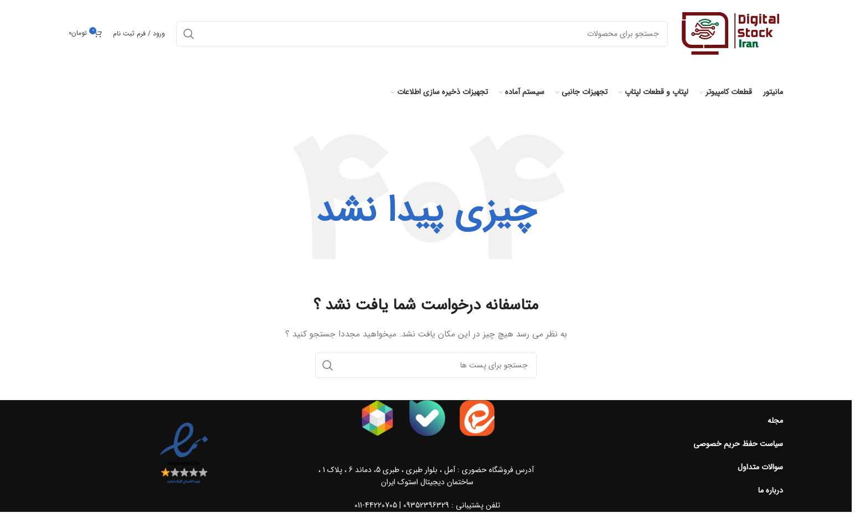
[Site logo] (731, 33)
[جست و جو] (426, 365)
